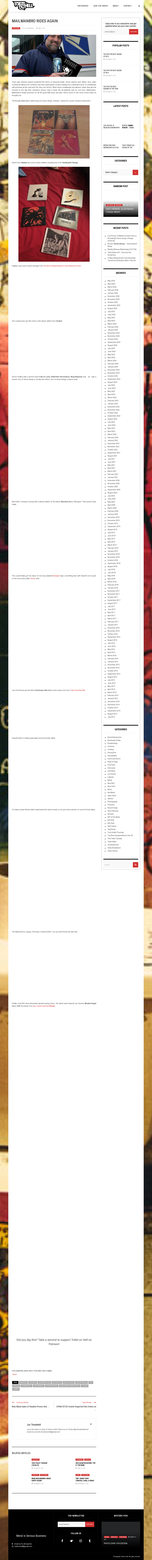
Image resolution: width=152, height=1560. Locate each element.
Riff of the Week (114, 817)
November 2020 (114, 483)
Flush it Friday (113, 762)
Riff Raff (111, 820)
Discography (112, 756)
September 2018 (114, 563)
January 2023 (113, 404)
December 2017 (114, 591)
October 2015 (113, 671)
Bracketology (112, 743)
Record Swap (113, 808)
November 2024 (114, 336)
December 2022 (114, 407)
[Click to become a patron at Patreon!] (54, 1357)
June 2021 (112, 462)
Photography (112, 802)
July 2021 (111, 459)
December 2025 (114, 296)
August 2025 (112, 308)
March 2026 (112, 287)
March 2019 (112, 545)
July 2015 (111, 680)
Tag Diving (111, 829)
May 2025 (111, 318)
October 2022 (113, 413)
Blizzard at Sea (44, 1382)
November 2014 (114, 705)
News (78, 1475)
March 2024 (112, 361)
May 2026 (111, 281)
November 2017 (114, 594)
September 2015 (114, 674)
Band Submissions (114, 737)
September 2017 (114, 600)
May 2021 (111, 465)
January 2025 (113, 330)
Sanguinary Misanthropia (69, 1386)
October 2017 (113, 597)
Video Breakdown (114, 848)
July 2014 (111, 717)
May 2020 (111, 502)
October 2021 (113, 450)
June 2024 (112, 351)
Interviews (111, 768)
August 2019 (112, 529)
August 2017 (112, 603)
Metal (110, 780)
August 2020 (112, 493)
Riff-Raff (111, 823)
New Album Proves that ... (30, 1406)
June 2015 (112, 683)
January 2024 (113, 367)
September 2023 (114, 379)
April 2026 (111, 284)
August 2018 (112, 566)
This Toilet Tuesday (115, 838)
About (116, 6)
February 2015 (113, 695)
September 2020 (114, 490)
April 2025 (111, 321)
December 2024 (114, 333)
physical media (51, 1386)
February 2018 (113, 585)
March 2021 (112, 471)
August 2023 (112, 382)
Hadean (16, 1386)
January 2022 (113, 440)
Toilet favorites (77, 690)
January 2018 (113, 588)
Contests (111, 746)
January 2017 (113, 625)
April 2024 (111, 357)
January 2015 (113, 698)
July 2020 (111, 496)
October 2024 (113, 339)
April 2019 (111, 542)
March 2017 (112, 619)
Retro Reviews (113, 811)
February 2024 (113, 364)
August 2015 (112, 677)
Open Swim (16, 28)
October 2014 (113, 708)
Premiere (118, 205)
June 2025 (112, 315)
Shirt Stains (112, 826)
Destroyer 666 (81, 1382)
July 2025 (111, 311)
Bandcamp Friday (114, 740)
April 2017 (111, 615)
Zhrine (32, 578)
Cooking (111, 749)
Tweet (14, 1374)
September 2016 (114, 637)
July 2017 (111, 606)
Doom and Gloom (114, 759)
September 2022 (114, 416)
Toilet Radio (112, 842)
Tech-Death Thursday (116, 832)
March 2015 (112, 692)
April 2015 (111, 689)
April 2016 (111, 652)
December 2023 (114, 370)
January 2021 (113, 477)
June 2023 (112, 388)
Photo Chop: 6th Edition (115, 1543)
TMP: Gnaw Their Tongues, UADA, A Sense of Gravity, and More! (85, 1481)
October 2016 (113, 634)
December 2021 (114, 443)
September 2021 (114, 453)
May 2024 (111, 355)
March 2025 (112, 324)
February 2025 (113, 327)
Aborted (23, 1382)
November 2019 (114, 520)
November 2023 (114, 373)
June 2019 (112, 536)
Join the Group (100, 6)
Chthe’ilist (57, 1382)
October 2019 (113, 523)
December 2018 (114, 554)
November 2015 (114, 668)
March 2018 (112, 582)
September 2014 (114, 711)
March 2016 (112, 655)
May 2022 (111, 428)
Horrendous (26, 1386)
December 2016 (114, 628)
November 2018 (114, 557)
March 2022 (112, 434)
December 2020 (114, 480)
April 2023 (111, 394)
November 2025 (114, 299)
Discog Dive (112, 752)
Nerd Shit (35, 1475)
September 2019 (114, 526)
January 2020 (113, 514)
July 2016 (111, 643)
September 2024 (114, 342)
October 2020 (113, 487)
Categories (82, 6)
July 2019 (111, 533)
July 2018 (111, 569)
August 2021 (112, 456)
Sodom (84, 1386)
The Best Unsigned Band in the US (120, 835)
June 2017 (112, 609)
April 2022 (111, 431)
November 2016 (114, 631)
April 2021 (111, 468)
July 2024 (111, 348)
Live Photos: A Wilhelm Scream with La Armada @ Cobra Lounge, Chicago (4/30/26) (122, 238)
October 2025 (113, 302)
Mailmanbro (38, 1386)
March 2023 (112, 397)
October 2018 (113, 560)
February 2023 (113, 401)
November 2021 (114, 447)
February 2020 (113, 511)
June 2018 (112, 573)
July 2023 (111, 385)
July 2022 (111, 422)
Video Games (113, 851)
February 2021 (113, 474)
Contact (128, 6)
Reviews (111, 814)
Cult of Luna (68, 1382)
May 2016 (111, 649)
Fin (91, 1382)
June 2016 (112, 646)
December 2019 (114, 517)
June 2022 (112, 425)
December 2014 (114, 701)
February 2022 (113, 437)
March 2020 (112, 508)
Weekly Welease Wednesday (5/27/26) (122, 249)
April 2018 (111, 579)
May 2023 (111, 391)
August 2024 (112, 345)
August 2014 (112, 714)
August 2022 (112, 419)
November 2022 (114, 410)
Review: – (128, 128)
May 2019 (111, 539)
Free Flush (111, 765)
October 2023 (113, 376)
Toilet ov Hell (124, 1556)
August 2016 (112, 640)
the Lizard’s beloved (44, 1006)
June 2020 (112, 499)
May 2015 (111, 686)
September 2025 (114, 305)
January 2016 (113, 662)
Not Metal (110, 205)
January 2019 (113, 551)
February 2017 (113, 622)
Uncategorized (113, 845)
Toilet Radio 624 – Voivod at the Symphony (128, 147)
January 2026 (113, 293)
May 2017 (111, 612)
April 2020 (111, 505)
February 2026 (113, 290)
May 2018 (111, 576)
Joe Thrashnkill (29, 28)
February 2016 (113, 659)
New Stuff (36, 1459)
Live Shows (112, 774)
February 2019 (113, 548)
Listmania (79, 1459)
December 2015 (114, 665)
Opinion (87, 1459)
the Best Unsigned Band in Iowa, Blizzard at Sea (62, 266)
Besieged (56, 576)
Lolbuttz (111, 777)
